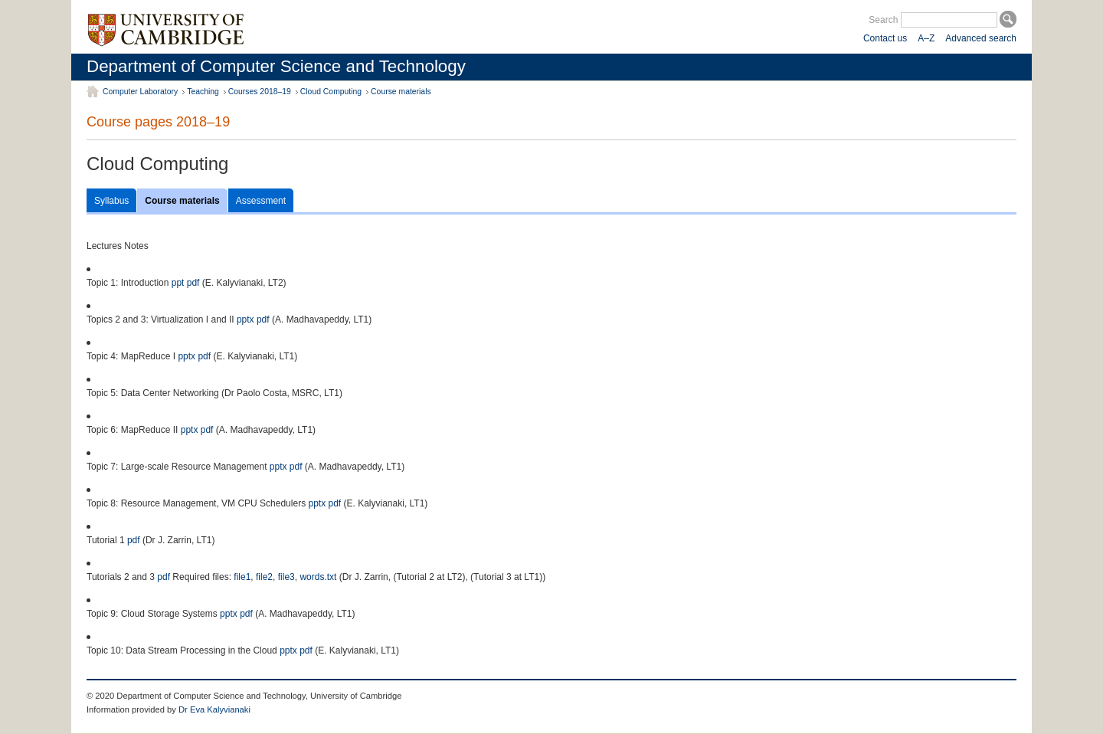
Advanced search (980, 38)
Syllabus (111, 200)
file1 (242, 577)
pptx (245, 319)
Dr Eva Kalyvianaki (214, 709)
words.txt (317, 577)
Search (883, 20)
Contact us (885, 38)
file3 (286, 577)
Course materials (401, 91)
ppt (178, 282)
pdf (193, 282)
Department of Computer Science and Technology (276, 66)
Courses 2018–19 (259, 91)
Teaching (203, 91)
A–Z (926, 38)
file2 (264, 577)
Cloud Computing (331, 91)
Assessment (261, 200)
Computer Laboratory (140, 91)
